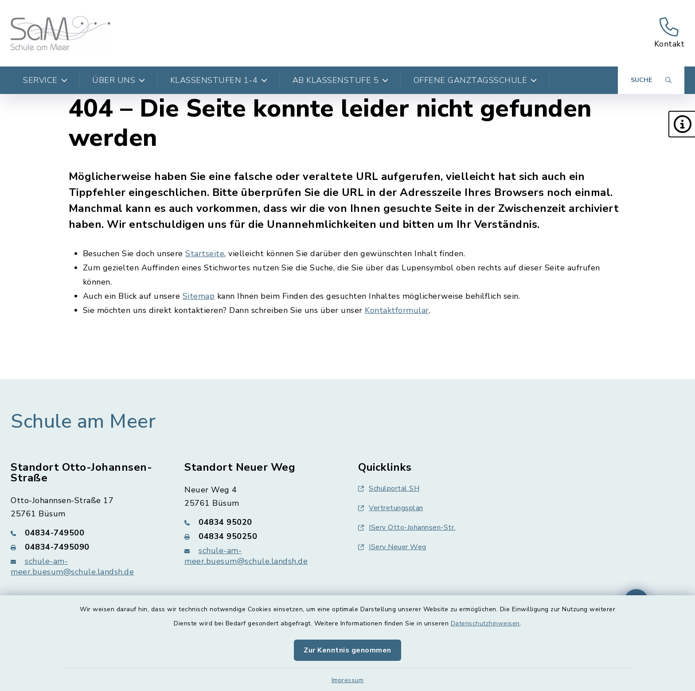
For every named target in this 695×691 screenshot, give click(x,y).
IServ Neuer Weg (392, 547)
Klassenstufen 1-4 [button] (219, 80)
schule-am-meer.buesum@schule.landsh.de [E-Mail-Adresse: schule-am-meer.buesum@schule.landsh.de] (72, 566)
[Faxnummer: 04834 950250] (260, 536)
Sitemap (199, 296)
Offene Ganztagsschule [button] (475, 80)
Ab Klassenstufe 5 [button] (341, 80)
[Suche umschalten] (651, 80)
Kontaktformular (397, 310)
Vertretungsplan (390, 508)
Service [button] (45, 80)
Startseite (204, 253)
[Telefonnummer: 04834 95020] (260, 522)
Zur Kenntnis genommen (347, 650)
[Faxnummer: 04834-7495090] (87, 547)
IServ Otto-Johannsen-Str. (407, 527)
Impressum (348, 680)
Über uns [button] (118, 80)
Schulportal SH (388, 488)
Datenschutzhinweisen (485, 623)
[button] (681, 124)
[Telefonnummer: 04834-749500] (87, 532)
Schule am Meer (83, 421)
